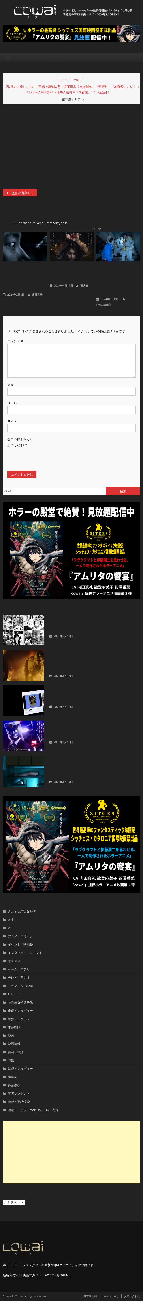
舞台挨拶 (14, 1085)
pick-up (13, 919)
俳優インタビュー (20, 1010)
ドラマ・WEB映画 (20, 986)
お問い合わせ (132, 1296)
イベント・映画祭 (20, 944)
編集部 (12, 1077)
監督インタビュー (20, 1068)
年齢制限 (14, 1027)
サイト (12, 421)
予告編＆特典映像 (20, 1002)
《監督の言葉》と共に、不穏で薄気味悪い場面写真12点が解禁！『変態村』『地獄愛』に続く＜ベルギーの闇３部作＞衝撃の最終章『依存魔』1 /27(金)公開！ (23, 193)
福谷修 (84, 286)
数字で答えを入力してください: (19, 442)
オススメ (14, 961)
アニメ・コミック (20, 936)
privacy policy (110, 1296)
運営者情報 (90, 1296)
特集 (11, 1060)
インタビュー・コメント (25, 953)
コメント (15, 341)
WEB (11, 928)
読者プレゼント (19, 1093)
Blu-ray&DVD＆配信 (22, 911)
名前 (10, 385)
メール (12, 403)
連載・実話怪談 (19, 1101)
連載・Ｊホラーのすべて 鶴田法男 (33, 1110)
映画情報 (14, 1044)
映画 (11, 1035)
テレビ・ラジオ (19, 977)
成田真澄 (37, 295)
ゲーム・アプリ (19, 969)
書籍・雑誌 (15, 1052)
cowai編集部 (103, 305)
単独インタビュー (20, 1019)
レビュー (14, 994)
